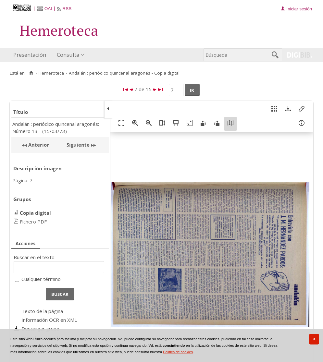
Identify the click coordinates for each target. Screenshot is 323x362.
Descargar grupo (40, 328)
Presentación (29, 54)
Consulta (68, 54)
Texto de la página (42, 311)
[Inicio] (31, 73)
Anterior (38, 144)
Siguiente (78, 144)
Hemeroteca (51, 73)
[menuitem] (31, 55)
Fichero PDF (33, 221)
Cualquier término (41, 279)
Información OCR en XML (49, 320)
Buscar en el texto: (35, 257)
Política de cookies (178, 352)
